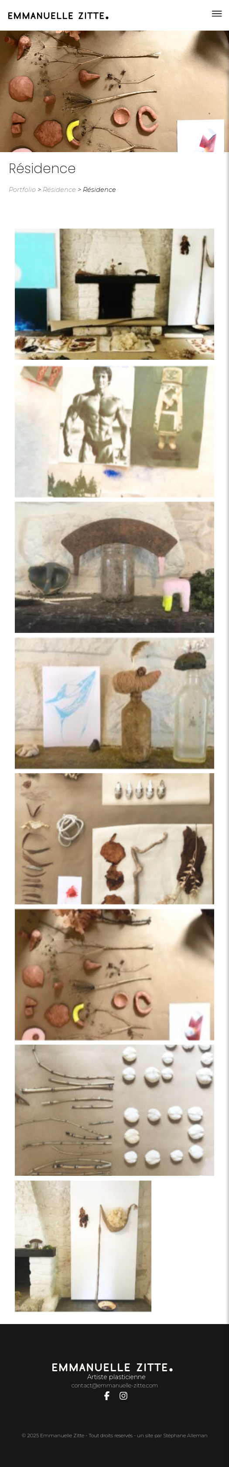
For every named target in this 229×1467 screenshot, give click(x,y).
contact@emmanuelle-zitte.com (115, 1385)
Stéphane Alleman (185, 1435)
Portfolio (22, 190)
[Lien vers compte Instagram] (123, 1395)
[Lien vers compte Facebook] (106, 1395)
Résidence (59, 190)
